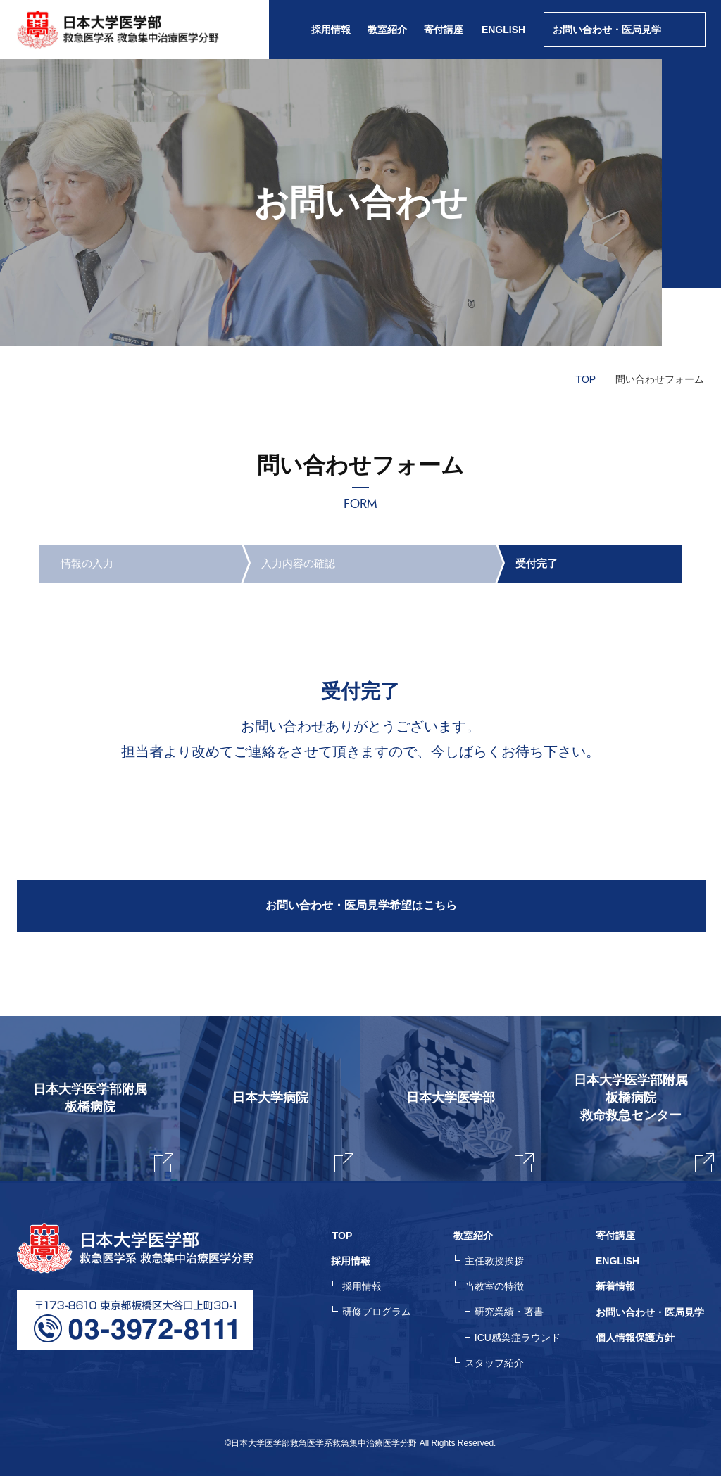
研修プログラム (379, 1315)
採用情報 (364, 1290)
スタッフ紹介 (495, 1366)
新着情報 (615, 1290)
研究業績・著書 (510, 1315)
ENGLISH (503, 29)
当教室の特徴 (495, 1290)
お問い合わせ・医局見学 (650, 1315)
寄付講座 (443, 29)
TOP (586, 379)
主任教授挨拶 (495, 1265)
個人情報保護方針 (635, 1341)
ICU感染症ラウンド (519, 1341)
